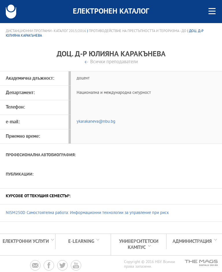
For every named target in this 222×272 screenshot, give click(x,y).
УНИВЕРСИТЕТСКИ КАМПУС (138, 245)
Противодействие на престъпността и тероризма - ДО (137, 31)
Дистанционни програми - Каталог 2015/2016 (46, 31)
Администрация (192, 242)
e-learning (81, 242)
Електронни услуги (26, 242)
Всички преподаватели (114, 62)
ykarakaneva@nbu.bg (96, 121)
